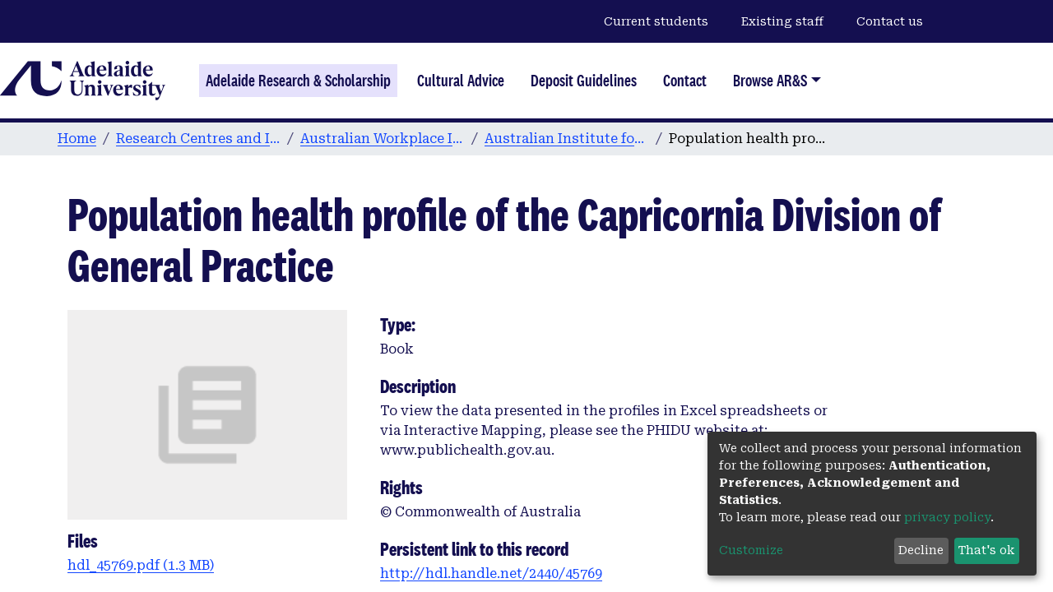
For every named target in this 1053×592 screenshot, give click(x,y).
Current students (656, 21)
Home (77, 138)
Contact (685, 80)
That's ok (986, 550)
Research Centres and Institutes (198, 138)
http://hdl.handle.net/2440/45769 (491, 573)
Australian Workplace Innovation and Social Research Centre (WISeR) (382, 138)
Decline (921, 550)
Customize (751, 550)
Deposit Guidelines (584, 80)
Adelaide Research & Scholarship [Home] (298, 80)
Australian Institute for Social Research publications (567, 138)
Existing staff (782, 21)
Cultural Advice (460, 80)
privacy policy (947, 517)
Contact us (889, 21)
